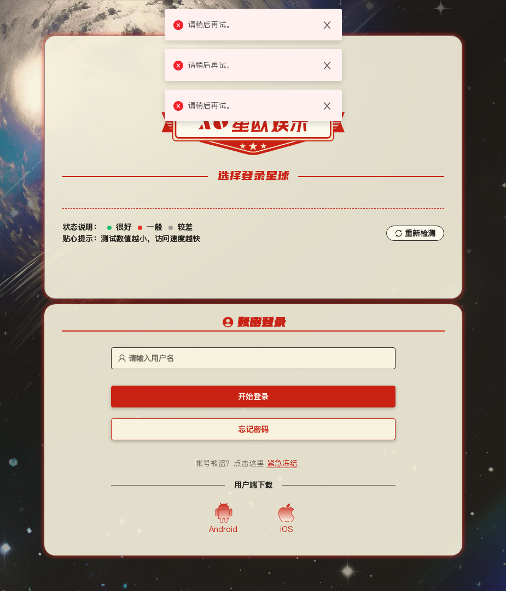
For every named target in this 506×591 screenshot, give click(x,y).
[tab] (253, 323)
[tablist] (253, 323)
